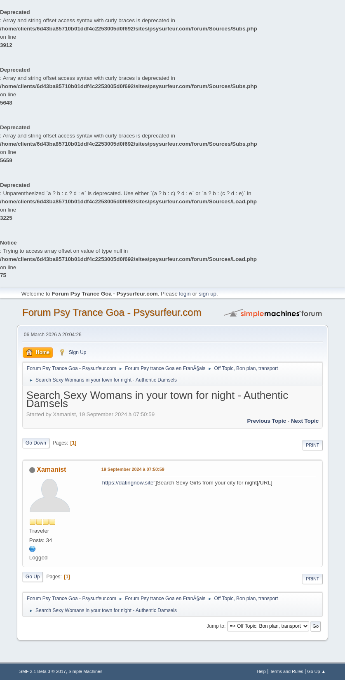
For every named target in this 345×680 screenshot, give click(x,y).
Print (312, 444)
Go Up (33, 577)
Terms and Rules (286, 671)
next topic (305, 421)
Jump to (215, 626)
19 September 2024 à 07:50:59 (132, 469)
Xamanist (51, 469)
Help (261, 671)
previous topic (266, 421)
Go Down (36, 443)
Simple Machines (85, 671)
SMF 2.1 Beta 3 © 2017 (42, 671)
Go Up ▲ (316, 671)
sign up (207, 294)
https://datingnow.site (127, 483)
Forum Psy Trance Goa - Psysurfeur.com (112, 312)
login (185, 294)
